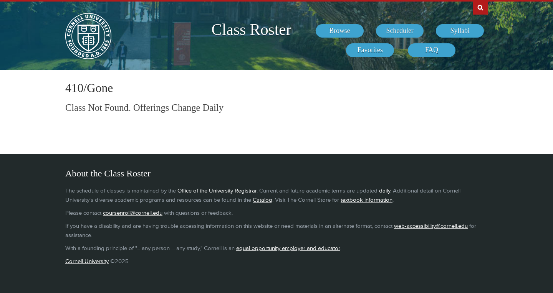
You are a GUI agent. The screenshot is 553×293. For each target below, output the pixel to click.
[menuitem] (340, 31)
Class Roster (251, 29)
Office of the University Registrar (217, 190)
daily (384, 190)
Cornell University (87, 261)
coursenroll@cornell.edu (132, 213)
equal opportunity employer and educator (288, 248)
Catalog (262, 200)
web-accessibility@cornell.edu (431, 226)
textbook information (366, 200)
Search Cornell (480, 7)
